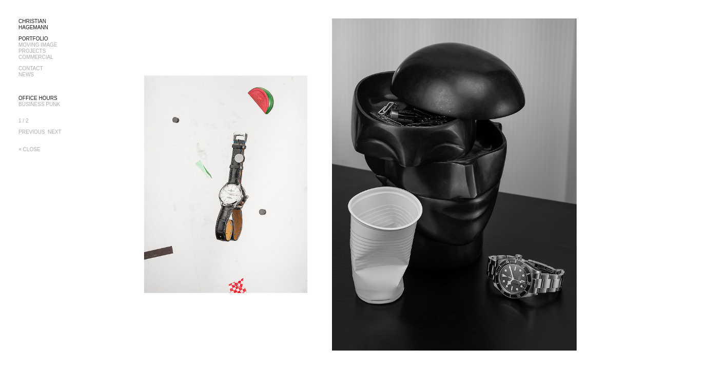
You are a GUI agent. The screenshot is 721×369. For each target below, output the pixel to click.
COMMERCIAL (35, 57)
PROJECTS (32, 51)
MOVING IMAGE (37, 45)
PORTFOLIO (33, 39)
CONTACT (30, 68)
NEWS (26, 74)
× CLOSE (29, 149)
